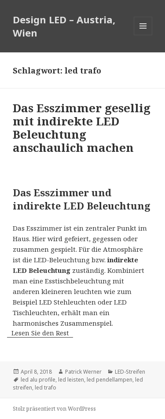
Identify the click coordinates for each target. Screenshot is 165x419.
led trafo (45, 387)
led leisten (71, 379)
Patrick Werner (83, 371)
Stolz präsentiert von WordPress (54, 408)
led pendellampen (109, 379)
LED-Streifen (130, 371)
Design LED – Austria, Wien (64, 26)
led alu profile (38, 379)
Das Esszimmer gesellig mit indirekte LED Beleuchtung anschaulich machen (81, 127)
